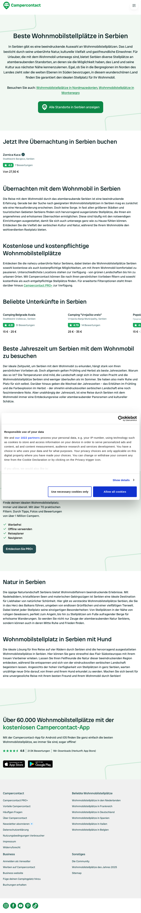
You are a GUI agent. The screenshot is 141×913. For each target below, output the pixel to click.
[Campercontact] (22, 5)
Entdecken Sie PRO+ (19, 549)
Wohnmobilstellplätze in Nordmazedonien (66, 88)
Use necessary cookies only (69, 491)
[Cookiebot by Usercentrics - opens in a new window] (121, 418)
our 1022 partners (27, 437)
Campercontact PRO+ (38, 285)
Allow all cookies (115, 491)
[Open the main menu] (134, 5)
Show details (121, 480)
